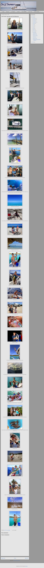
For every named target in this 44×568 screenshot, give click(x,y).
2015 (33, 17)
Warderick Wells (35, 35)
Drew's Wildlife (24, 11)
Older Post (26, 558)
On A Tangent (8, 4)
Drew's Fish (30, 11)
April (33, 28)
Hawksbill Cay (35, 33)
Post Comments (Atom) (17, 560)
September (34, 22)
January (34, 32)
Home (3, 11)
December (34, 18)
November (34, 19)
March (34, 29)
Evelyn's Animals (36, 11)
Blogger (26, 566)
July (33, 24)
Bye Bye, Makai (35, 38)
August (34, 23)
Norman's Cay (35, 34)
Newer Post (3, 558)
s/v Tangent (13, 11)
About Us (7, 11)
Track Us (18, 11)
